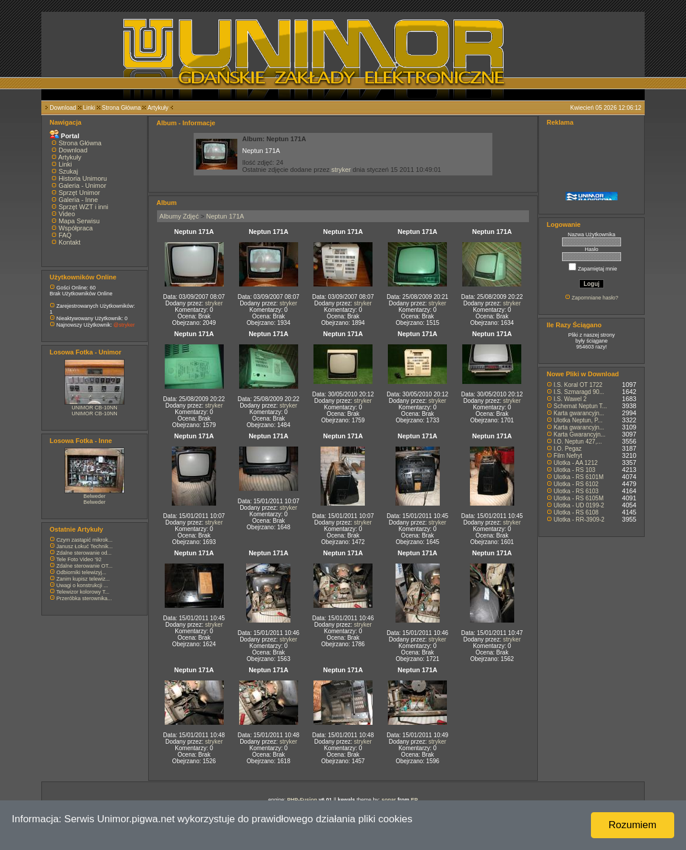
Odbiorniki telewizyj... (82, 572)
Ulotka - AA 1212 (576, 463)
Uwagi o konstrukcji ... (83, 585)
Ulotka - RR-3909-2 (579, 519)
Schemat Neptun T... (580, 406)
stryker (341, 169)
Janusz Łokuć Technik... (85, 546)
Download (63, 108)
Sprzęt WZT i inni (83, 206)
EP (414, 800)
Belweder (94, 496)
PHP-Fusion (302, 800)
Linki (89, 108)
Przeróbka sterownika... (84, 598)
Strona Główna (121, 108)
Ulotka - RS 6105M (578, 498)
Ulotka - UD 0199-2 (579, 505)
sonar (388, 800)
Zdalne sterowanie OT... (85, 566)
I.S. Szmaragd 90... (579, 392)
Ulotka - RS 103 (575, 470)
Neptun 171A (225, 216)
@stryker (124, 325)
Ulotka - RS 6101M (578, 477)
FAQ (64, 235)
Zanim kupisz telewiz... (83, 579)
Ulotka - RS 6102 (576, 484)
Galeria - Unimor (82, 185)
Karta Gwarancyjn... (580, 434)
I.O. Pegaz (568, 448)
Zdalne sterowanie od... (84, 553)
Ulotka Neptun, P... (578, 420)
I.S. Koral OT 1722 (578, 385)
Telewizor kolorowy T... (82, 592)
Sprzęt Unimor (79, 192)
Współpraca (75, 228)
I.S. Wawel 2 (570, 399)
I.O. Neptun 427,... (578, 441)
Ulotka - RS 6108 (576, 512)
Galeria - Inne (78, 199)
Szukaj (68, 171)
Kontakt (69, 242)
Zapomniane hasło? (594, 298)
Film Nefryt (568, 455)
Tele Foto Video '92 (79, 559)
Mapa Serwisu (79, 220)
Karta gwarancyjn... (579, 413)
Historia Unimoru (82, 178)
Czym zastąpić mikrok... (85, 540)
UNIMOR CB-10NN (94, 408)
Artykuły (158, 108)
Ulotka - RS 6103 (576, 491)
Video (66, 213)
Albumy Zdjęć (179, 216)
